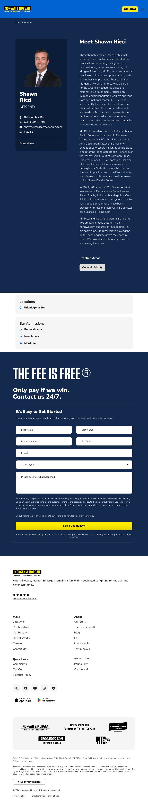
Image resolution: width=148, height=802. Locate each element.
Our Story (80, 621)
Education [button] (27, 143)
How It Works (21, 638)
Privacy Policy (19, 796)
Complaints (20, 664)
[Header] (17, 9)
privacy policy (87, 515)
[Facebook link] (26, 688)
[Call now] (130, 9)
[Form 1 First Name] (44, 430)
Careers (18, 643)
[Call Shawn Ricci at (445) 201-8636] (34, 122)
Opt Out (18, 669)
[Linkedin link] (54, 688)
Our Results (20, 632)
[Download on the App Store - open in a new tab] (23, 700)
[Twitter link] (17, 688)
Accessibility (82, 658)
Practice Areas (22, 627)
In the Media (81, 643)
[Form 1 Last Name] (104, 430)
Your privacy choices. (29, 781)
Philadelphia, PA (33, 117)
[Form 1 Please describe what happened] (74, 483)
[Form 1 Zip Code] (104, 441)
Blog (77, 632)
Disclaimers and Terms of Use (45, 796)
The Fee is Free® (84, 627)
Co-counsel (81, 669)
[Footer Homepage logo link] (74, 573)
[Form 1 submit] (74, 526)
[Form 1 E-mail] (74, 453)
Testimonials (82, 649)
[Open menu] (143, 9)
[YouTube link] (35, 688)
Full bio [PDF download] (28, 132)
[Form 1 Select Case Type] (74, 464)
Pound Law (81, 664)
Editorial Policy (22, 675)
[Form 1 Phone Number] (44, 441)
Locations (19, 621)
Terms (58, 515)
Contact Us (19, 649)
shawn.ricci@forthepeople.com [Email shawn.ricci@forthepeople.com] (43, 127)
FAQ (77, 638)
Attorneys (28, 22)
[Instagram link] (44, 688)
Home (18, 22)
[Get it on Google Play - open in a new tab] (46, 699)
